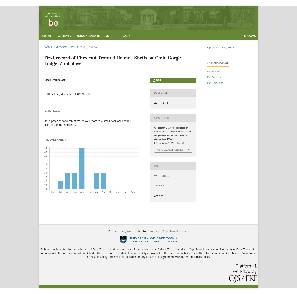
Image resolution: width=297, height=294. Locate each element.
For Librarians (215, 82)
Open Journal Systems (220, 47)
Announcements (88, 36)
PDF (158, 80)
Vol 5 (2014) (78, 47)
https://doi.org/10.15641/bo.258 (71, 94)
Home (48, 47)
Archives (64, 36)
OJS (125, 231)
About (110, 36)
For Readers (214, 71)
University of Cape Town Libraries (167, 231)
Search (250, 36)
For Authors (214, 77)
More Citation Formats (170, 149)
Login (126, 36)
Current (46, 36)
